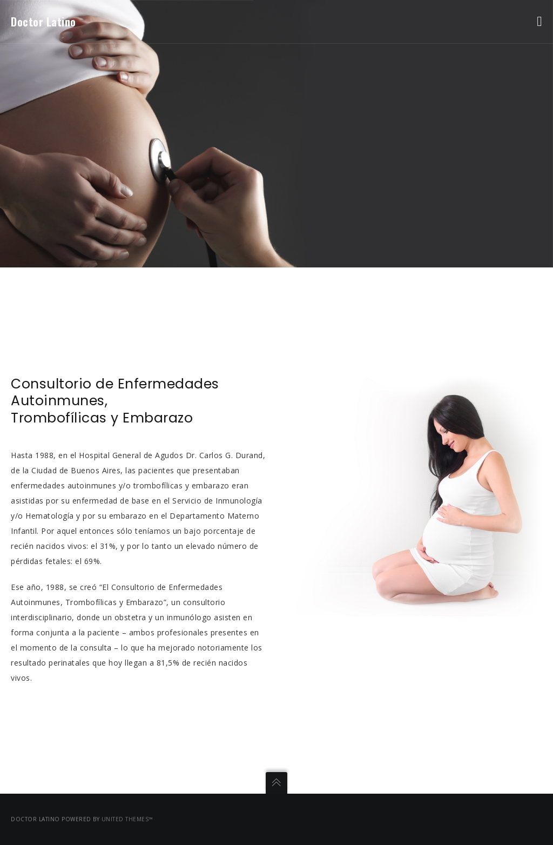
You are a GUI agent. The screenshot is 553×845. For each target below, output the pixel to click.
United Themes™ (127, 819)
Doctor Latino (43, 22)
